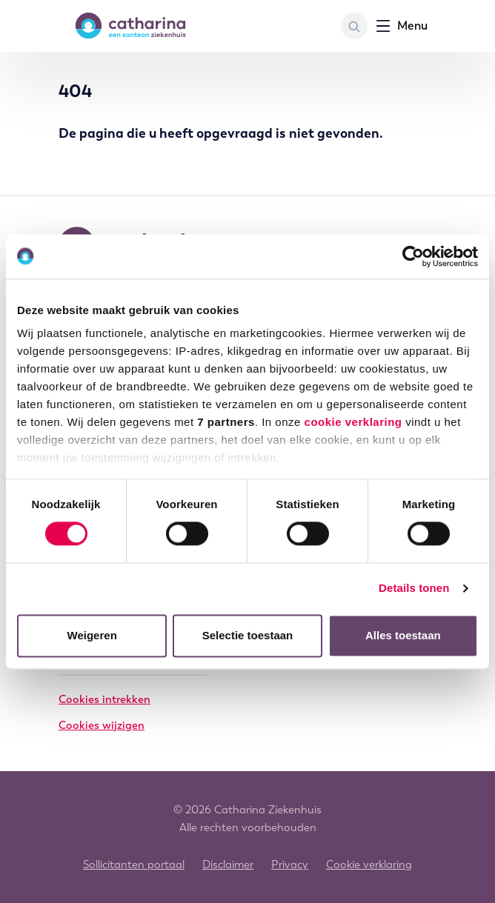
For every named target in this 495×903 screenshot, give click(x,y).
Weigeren (92, 635)
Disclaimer (227, 864)
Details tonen (414, 588)
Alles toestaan (403, 635)
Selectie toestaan (247, 635)
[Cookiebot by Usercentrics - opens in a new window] (413, 256)
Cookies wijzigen (101, 725)
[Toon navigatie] (402, 26)
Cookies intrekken (104, 699)
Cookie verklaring (369, 864)
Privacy (289, 864)
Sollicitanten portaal (134, 864)
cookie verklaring (353, 422)
